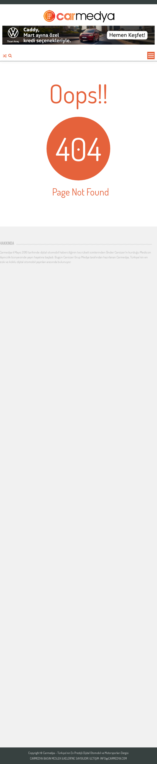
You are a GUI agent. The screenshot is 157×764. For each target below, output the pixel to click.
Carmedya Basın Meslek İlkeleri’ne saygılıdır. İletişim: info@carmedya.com (78, 758)
